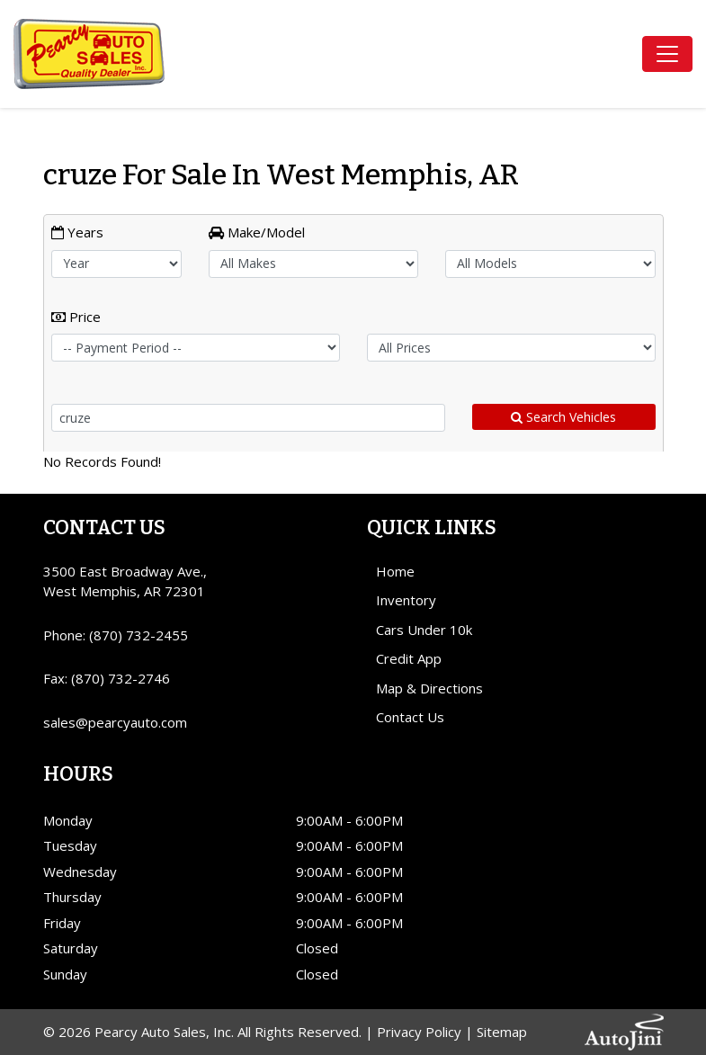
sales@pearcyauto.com (115, 722)
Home (395, 571)
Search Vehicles (563, 416)
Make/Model (257, 232)
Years (77, 232)
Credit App (409, 658)
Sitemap (502, 1032)
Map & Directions (429, 688)
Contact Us (410, 717)
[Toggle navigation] (667, 54)
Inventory (406, 600)
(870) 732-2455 (138, 635)
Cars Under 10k (424, 630)
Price (76, 317)
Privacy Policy (419, 1032)
